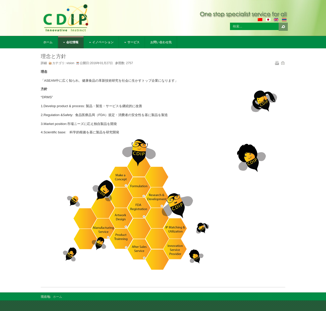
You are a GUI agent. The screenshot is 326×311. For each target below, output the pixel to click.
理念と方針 (53, 56)
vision (70, 63)
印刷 (276, 62)
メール (282, 62)
